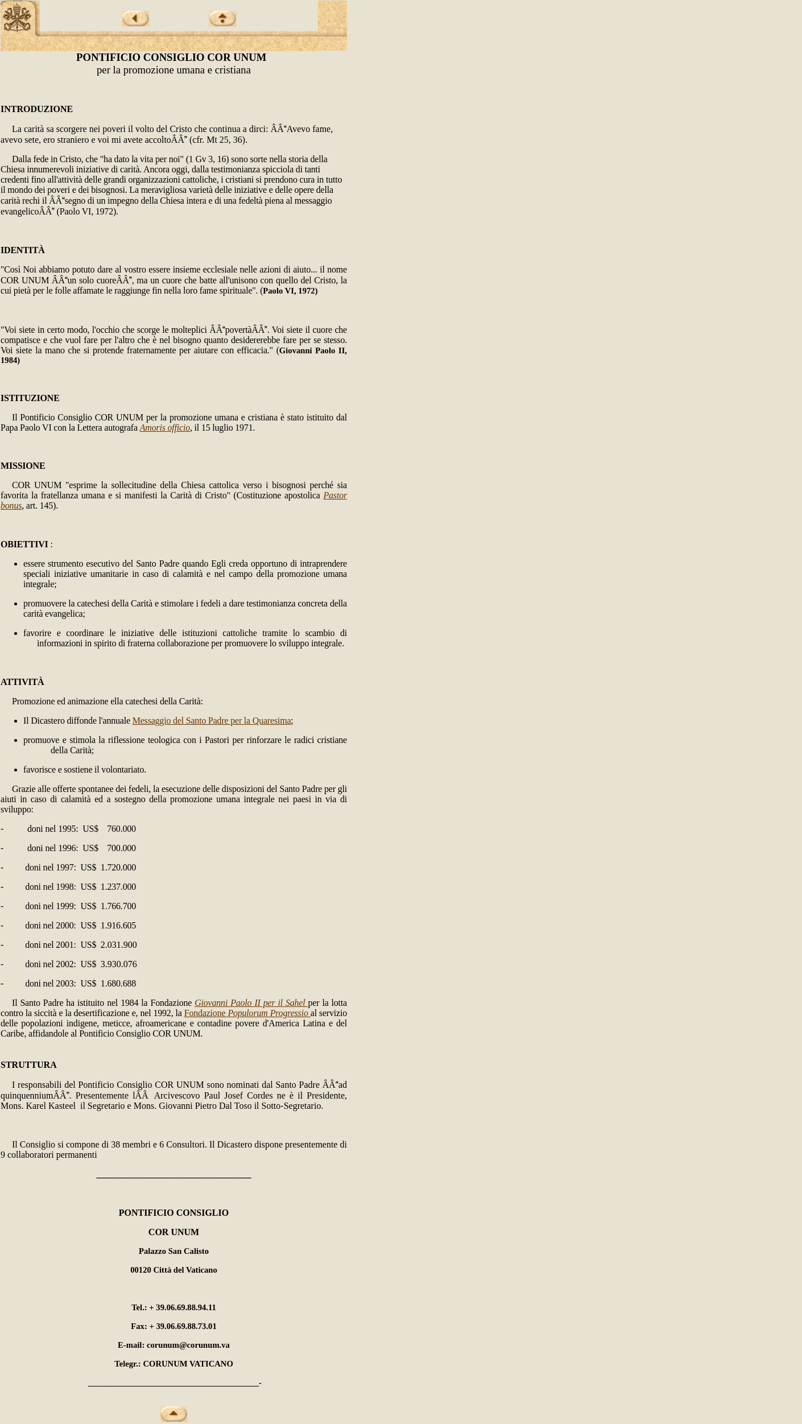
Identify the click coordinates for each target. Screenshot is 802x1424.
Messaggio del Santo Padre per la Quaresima (212, 720)
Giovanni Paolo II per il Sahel (251, 1003)
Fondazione (247, 1013)
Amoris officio (165, 427)
